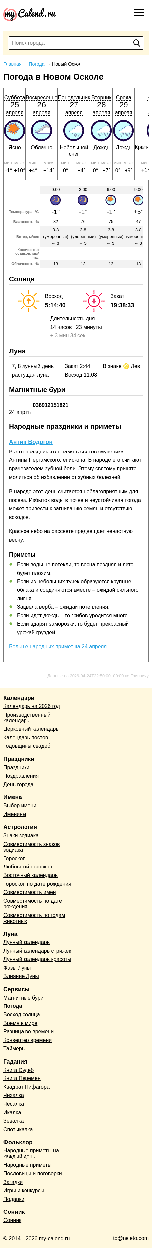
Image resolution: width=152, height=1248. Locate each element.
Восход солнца (21, 1014)
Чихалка (13, 1095)
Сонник (12, 1220)
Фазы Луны (17, 968)
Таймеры (14, 1048)
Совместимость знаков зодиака (31, 847)
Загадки (13, 1182)
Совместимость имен (29, 892)
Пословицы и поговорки (32, 1173)
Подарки (13, 1199)
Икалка (12, 1112)
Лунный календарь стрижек (37, 951)
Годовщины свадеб (26, 746)
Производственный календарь (26, 718)
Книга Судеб (18, 1070)
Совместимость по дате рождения (32, 904)
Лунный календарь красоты (37, 959)
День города (18, 784)
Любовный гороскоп (27, 866)
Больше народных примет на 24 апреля (58, 646)
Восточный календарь (30, 875)
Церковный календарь (31, 729)
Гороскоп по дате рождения (37, 884)
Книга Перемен (22, 1078)
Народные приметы (27, 1165)
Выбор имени (19, 805)
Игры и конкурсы (23, 1190)
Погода (12, 1006)
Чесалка (13, 1104)
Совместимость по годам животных (34, 918)
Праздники (16, 767)
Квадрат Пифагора (26, 1087)
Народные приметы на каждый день (31, 1153)
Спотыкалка (18, 1129)
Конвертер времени (27, 1040)
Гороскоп (14, 858)
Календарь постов (25, 737)
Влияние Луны (21, 976)
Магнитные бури (23, 998)
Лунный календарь (26, 942)
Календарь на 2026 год (31, 706)
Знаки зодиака (21, 835)
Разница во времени (28, 1031)
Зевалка (13, 1121)
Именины (14, 814)
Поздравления (21, 776)
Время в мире (20, 1023)
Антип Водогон (31, 442)
